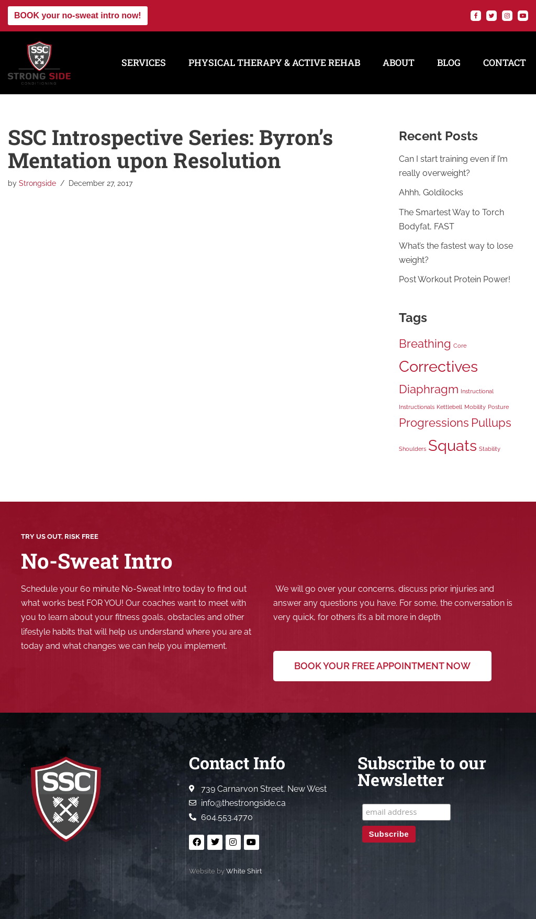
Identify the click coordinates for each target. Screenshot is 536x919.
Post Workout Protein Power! (454, 280)
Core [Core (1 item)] (459, 346)
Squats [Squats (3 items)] (452, 446)
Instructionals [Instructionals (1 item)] (416, 407)
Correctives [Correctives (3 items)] (438, 367)
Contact (504, 63)
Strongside (37, 183)
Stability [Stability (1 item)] (489, 449)
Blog (449, 63)
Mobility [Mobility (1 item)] (475, 407)
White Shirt (244, 871)
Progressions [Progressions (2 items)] (434, 423)
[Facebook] (476, 15)
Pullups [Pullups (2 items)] (491, 423)
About (399, 63)
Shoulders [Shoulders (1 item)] (412, 449)
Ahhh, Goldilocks (431, 193)
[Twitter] (491, 15)
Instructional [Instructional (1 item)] (477, 392)
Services (143, 63)
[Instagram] (507, 15)
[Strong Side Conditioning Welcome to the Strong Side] (39, 63)
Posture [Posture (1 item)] (498, 407)
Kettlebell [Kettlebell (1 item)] (449, 407)
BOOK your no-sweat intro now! (77, 15)
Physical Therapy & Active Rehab (274, 63)
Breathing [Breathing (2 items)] (425, 344)
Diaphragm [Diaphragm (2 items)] (429, 389)
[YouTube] (523, 15)
